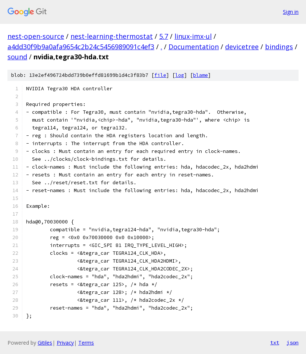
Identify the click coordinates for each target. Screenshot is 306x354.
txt (274, 342)
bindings (279, 46)
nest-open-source (35, 36)
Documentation (193, 46)
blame (200, 75)
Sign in (291, 11)
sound (17, 56)
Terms (86, 342)
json (293, 342)
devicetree (242, 46)
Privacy (65, 342)
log (179, 75)
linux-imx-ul (193, 36)
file (160, 75)
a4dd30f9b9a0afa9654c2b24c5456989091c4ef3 (80, 46)
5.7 (163, 36)
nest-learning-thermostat (111, 36)
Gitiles (45, 342)
